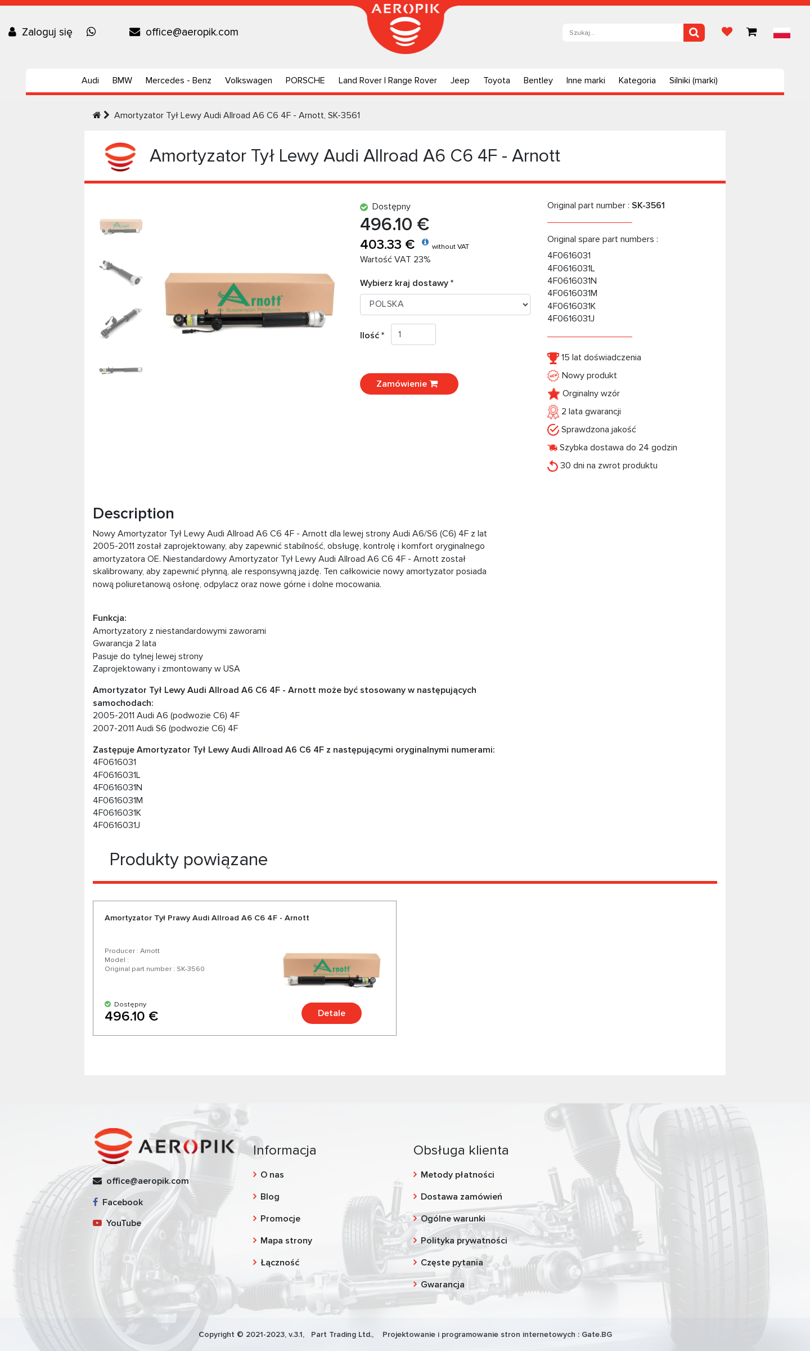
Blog (270, 1196)
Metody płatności (457, 1174)
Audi (90, 80)
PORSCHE (305, 80)
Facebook (118, 1202)
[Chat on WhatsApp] (94, 32)
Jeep (460, 80)
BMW (122, 80)
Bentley (538, 80)
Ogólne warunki (453, 1218)
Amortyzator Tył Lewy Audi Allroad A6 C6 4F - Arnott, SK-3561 (237, 115)
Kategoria (637, 80)
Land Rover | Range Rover (388, 80)
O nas (272, 1174)
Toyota (496, 80)
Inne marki (585, 80)
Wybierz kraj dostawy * (406, 283)
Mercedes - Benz (179, 80)
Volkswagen (248, 80)
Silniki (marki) (693, 80)
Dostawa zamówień (461, 1196)
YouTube (117, 1223)
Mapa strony (286, 1240)
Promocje (280, 1218)
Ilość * (375, 335)
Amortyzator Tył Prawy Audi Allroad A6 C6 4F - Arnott (207, 918)
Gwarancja (443, 1284)
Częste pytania (452, 1262)
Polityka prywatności (464, 1240)
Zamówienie (409, 384)
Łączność (279, 1262)
